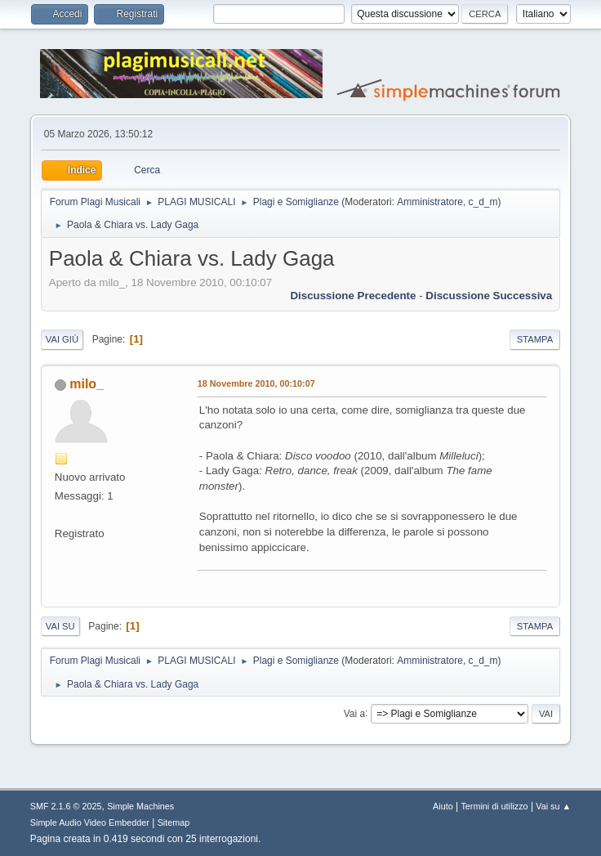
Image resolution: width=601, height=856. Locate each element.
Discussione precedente (353, 295)
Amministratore (430, 202)
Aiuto (443, 806)
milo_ (86, 384)
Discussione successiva (488, 295)
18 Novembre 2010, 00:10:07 (256, 383)
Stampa (535, 339)
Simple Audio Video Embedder (89, 822)
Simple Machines (140, 806)
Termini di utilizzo (494, 806)
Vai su (60, 626)
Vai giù (62, 339)
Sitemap (174, 822)
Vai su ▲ (553, 806)
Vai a (354, 713)
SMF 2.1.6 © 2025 (66, 806)
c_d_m (483, 202)
